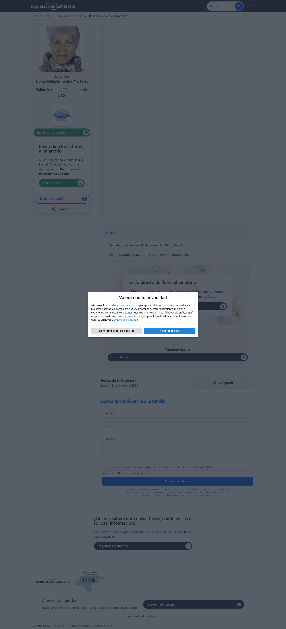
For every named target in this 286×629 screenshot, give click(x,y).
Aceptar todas (169, 330)
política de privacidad (126, 319)
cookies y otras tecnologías (123, 305)
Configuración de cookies (117, 330)
